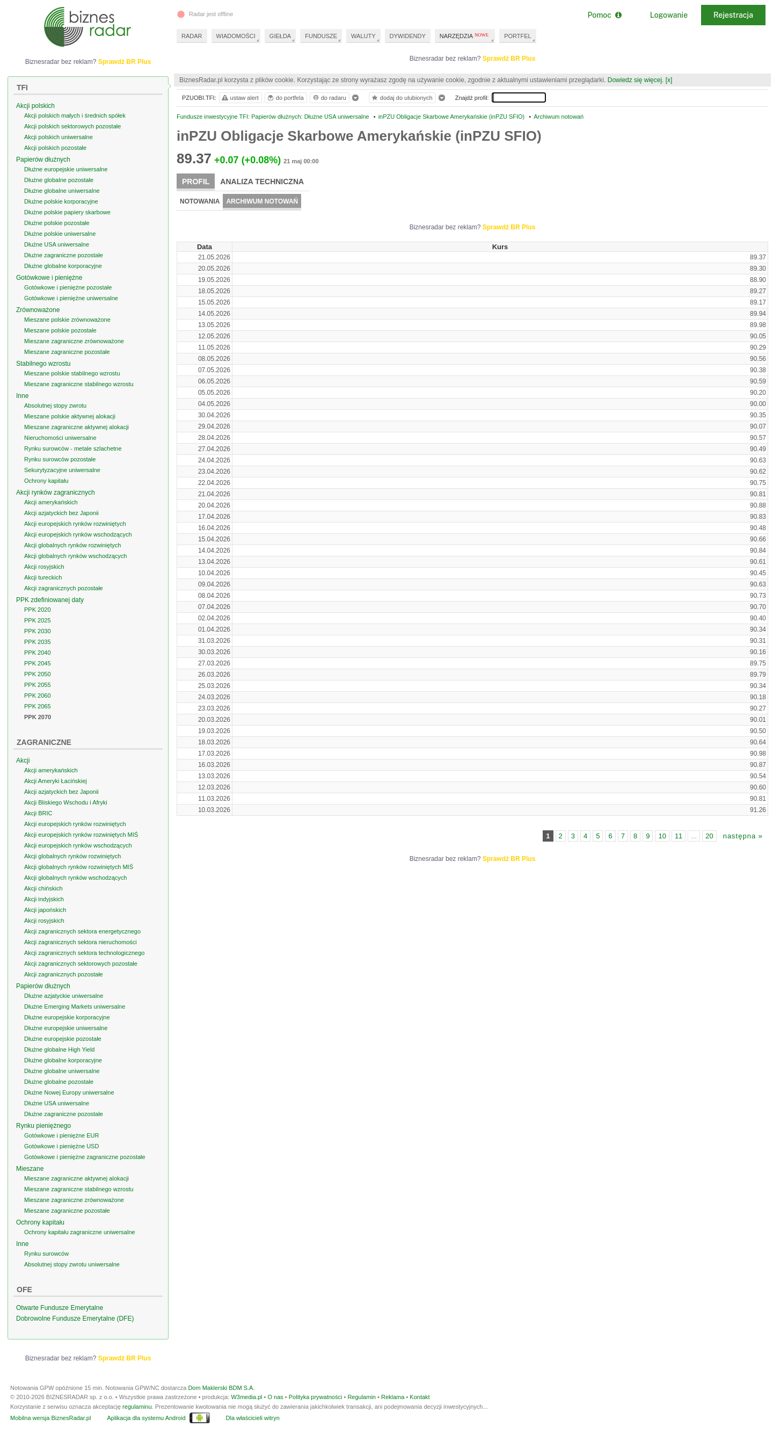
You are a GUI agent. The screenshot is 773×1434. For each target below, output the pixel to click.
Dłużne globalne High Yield (59, 1049)
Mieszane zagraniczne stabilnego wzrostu (79, 384)
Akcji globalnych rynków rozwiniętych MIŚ (78, 867)
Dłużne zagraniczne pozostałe (63, 255)
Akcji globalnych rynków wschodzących (75, 556)
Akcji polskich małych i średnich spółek (75, 115)
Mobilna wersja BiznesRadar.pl (50, 1418)
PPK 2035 (37, 642)
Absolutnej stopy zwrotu (55, 405)
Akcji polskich (35, 106)
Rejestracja (733, 15)
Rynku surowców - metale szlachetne (73, 448)
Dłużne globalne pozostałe (58, 180)
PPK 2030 (37, 631)
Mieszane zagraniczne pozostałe (67, 352)
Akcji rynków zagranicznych (55, 492)
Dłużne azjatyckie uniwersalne (63, 996)
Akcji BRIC (38, 813)
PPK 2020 (37, 609)
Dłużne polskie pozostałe (57, 223)
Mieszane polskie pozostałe (60, 330)
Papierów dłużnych (43, 159)
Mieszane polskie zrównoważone (67, 319)
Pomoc (604, 15)
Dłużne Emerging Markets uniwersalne (74, 1006)
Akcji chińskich (43, 888)
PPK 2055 (37, 685)
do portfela (285, 97)
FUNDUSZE (321, 36)
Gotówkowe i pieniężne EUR (61, 1135)
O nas (275, 1397)
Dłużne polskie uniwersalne (60, 233)
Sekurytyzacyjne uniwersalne (62, 470)
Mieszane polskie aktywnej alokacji (69, 416)
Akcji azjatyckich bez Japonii (61, 513)
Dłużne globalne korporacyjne (63, 266)
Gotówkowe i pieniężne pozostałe (68, 287)
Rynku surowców (46, 1253)
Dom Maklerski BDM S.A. (221, 1388)
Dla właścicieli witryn (253, 1418)
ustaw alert (240, 97)
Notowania (200, 201)
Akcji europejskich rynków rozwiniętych (75, 523)
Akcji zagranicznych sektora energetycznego (82, 931)
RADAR (191, 36)
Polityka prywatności (315, 1397)
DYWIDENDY (408, 36)
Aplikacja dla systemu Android (146, 1418)
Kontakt (419, 1397)
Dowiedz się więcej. (636, 80)
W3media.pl (246, 1397)
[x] (669, 80)
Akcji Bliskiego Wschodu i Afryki (65, 802)
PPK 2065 (37, 706)
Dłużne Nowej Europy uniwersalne (69, 1092)
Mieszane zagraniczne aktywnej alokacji (76, 427)
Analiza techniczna (262, 181)
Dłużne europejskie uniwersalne (65, 169)
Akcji (23, 760)
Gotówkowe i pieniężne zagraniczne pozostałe (84, 1157)
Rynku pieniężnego (43, 1125)
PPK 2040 (37, 652)
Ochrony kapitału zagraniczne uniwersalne (79, 1232)
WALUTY (363, 36)
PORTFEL (517, 36)
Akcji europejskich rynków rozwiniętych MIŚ (81, 834)
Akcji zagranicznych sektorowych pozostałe (80, 963)
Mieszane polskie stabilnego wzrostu (72, 373)
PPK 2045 (37, 663)
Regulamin (361, 1397)
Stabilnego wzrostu (43, 363)
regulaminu (136, 1406)
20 (709, 836)
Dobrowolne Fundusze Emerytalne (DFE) (75, 1318)
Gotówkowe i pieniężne (49, 277)
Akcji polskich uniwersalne (58, 137)
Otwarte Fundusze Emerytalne (59, 1308)
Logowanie (669, 15)
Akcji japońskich (45, 910)
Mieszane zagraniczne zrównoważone (74, 341)
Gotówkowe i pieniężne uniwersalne (71, 298)
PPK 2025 (37, 620)
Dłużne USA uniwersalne (56, 244)
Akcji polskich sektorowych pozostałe (72, 126)
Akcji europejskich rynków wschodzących (78, 534)
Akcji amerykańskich (51, 502)
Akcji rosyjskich (44, 566)
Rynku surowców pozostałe (60, 459)
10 (662, 836)
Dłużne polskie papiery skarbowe (67, 212)
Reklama (392, 1397)
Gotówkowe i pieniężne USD (61, 1146)
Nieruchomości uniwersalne (60, 437)
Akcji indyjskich (44, 899)
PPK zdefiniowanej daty (50, 600)
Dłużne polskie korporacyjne (61, 201)
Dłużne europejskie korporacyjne (67, 1017)
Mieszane (29, 1168)
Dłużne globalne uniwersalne (62, 190)
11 (678, 836)
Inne (22, 396)
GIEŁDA (280, 36)
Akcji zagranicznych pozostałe (63, 588)
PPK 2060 (37, 695)
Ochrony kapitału (46, 480)
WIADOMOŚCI (236, 36)
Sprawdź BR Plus (509, 58)
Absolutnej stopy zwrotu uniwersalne (72, 1264)
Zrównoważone (38, 310)
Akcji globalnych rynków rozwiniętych (72, 545)
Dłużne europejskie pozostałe (62, 1038)
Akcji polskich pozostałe (55, 147)
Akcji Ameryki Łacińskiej (55, 781)
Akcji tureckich (43, 577)
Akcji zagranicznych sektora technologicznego (84, 953)
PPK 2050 (37, 674)
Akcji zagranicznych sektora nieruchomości (80, 942)
